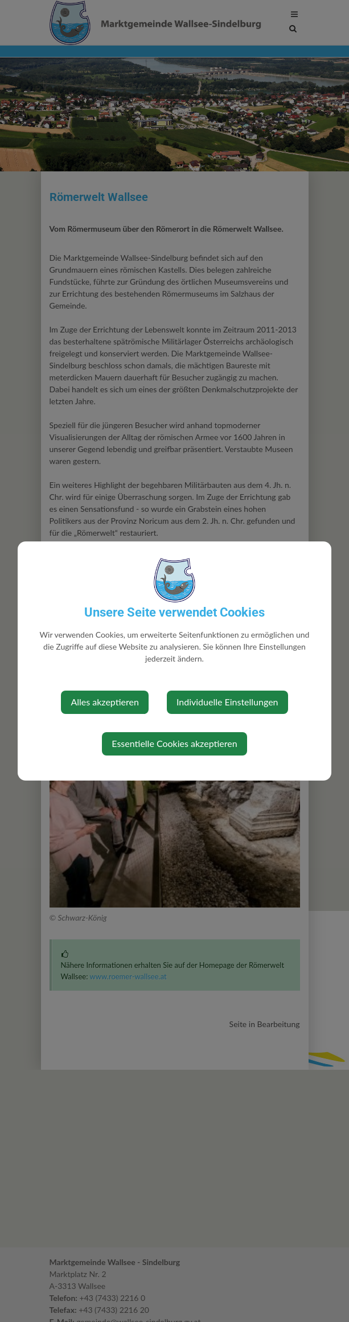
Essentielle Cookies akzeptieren (174, 743)
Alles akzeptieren (104, 701)
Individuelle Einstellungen (227, 701)
